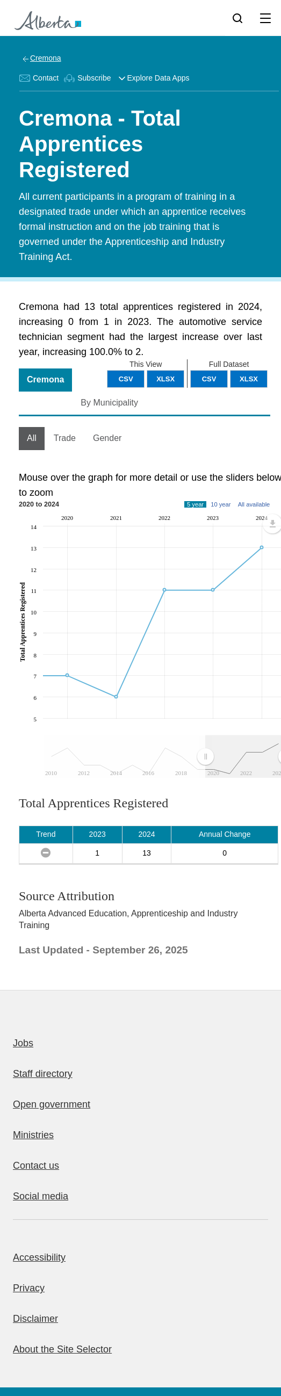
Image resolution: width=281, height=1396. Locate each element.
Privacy (29, 1288)
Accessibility (39, 1257)
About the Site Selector (62, 1349)
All (32, 438)
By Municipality (109, 402)
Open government (51, 1104)
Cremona (45, 58)
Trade (65, 438)
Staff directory (43, 1073)
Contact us (36, 1165)
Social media (40, 1196)
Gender (107, 438)
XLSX (249, 379)
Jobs (23, 1043)
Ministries (33, 1135)
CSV (209, 379)
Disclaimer (35, 1318)
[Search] (237, 17)
